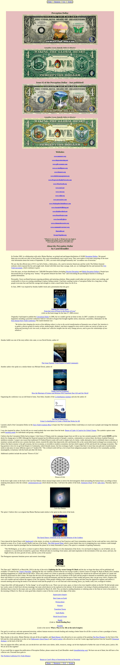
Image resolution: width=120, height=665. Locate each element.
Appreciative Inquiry (60, 595)
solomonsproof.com (35, 483)
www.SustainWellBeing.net (60, 207)
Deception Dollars (91, 256)
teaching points (10, 432)
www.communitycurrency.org (60, 227)
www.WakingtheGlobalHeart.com (60, 203)
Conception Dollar (42, 317)
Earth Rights (60, 613)
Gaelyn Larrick (57, 639)
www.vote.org (60, 192)
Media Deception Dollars (90, 272)
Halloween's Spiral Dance (39, 639)
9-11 (64, 2)
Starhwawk (29, 541)
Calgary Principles (25, 571)
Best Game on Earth (60, 598)
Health (60, 620)
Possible (60, 626)
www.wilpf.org (60, 195)
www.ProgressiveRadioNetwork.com (60, 180)
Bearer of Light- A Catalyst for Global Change (80, 430)
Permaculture (60, 602)
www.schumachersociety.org (60, 223)
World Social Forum (60, 616)
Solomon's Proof (86, 483)
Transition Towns (60, 609)
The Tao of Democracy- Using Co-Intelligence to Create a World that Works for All (60, 419)
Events (70, 2)
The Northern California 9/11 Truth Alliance (15, 656)
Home (50, 2)
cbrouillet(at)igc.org (80, 650)
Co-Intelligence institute (63, 397)
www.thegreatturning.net (60, 160)
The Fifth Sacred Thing (55, 543)
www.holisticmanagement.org (60, 176)
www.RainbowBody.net (60, 211)
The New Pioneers (99, 637)
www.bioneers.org (60, 172)
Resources (57, 2)
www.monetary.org (60, 156)
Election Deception (72, 272)
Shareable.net (60, 231)
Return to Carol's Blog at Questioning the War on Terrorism (60, 660)
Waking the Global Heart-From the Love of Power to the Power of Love (59, 310)
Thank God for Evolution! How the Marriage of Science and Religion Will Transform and (60, 391)
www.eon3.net (60, 188)
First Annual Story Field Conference (23, 321)
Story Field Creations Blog (42, 425)
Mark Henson (56, 637)
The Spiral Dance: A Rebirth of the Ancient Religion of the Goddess (60, 537)
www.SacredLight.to (60, 219)
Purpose (60, 606)
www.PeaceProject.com (60, 215)
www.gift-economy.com (60, 164)
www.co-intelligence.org (60, 168)
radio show (101, 483)
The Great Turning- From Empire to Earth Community (60, 362)
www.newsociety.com (60, 199)
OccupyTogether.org (60, 235)
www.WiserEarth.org (60, 184)
